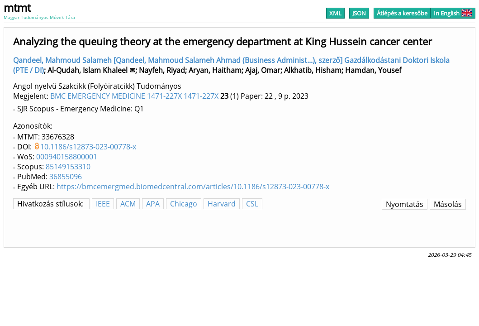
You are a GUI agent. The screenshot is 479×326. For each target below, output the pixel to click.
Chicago (183, 204)
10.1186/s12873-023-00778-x (88, 147)
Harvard (222, 204)
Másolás (448, 204)
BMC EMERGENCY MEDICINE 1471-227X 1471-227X (134, 96)
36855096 (65, 177)
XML (335, 13)
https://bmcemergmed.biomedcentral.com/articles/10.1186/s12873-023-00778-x (193, 187)
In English (453, 13)
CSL (252, 204)
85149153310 (68, 167)
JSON (359, 13)
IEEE (103, 204)
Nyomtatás (404, 204)
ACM (128, 204)
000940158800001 (66, 157)
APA (153, 204)
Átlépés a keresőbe (402, 13)
